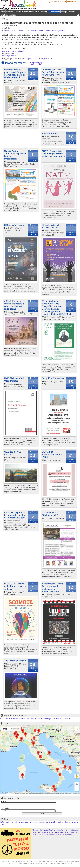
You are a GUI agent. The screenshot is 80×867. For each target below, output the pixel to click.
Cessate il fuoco (50, 133)
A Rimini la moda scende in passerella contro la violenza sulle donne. (14, 305)
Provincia (5, 808)
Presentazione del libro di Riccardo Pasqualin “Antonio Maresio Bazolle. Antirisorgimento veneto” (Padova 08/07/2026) (57, 307)
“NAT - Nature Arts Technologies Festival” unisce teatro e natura (53, 153)
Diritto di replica (41, 863)
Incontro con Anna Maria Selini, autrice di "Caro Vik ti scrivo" (53, 72)
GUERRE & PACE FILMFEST (12, 453)
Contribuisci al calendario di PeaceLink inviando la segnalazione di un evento (35, 718)
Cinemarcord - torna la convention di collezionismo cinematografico (52, 587)
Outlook (36, 58)
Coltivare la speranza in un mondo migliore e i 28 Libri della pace (15, 515)
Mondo (17, 11)
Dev (6, 819)
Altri (51, 58)
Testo (3, 801)
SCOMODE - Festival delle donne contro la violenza (15, 586)
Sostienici (71, 1)
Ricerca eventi (11, 797)
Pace (3, 11)
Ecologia (44, 11)
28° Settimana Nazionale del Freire (52, 513)
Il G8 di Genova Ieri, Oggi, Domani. (14, 379)
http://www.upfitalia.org (13, 51)
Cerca (63, 1)
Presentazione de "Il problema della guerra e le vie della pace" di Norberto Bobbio (15, 73)
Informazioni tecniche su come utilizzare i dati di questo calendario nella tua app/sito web (39, 823)
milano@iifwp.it (9, 55)
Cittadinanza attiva (31, 11)
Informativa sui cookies (27, 863)
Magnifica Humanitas (53, 378)
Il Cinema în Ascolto (14, 225)
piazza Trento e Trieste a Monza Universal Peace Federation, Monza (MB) (36, 30)
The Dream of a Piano (15, 660)
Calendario (55, 11)
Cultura (9, 11)
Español (72, 11)
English (4, 15)
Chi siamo (54, 1)
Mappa (64, 11)
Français (13, 15)
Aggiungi (35, 63)
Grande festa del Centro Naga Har (51, 226)
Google (28, 58)
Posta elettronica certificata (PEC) (60, 863)
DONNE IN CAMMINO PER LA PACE (52, 454)
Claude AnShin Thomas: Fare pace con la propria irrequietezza (15, 154)
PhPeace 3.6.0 (64, 861)
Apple (44, 58)
